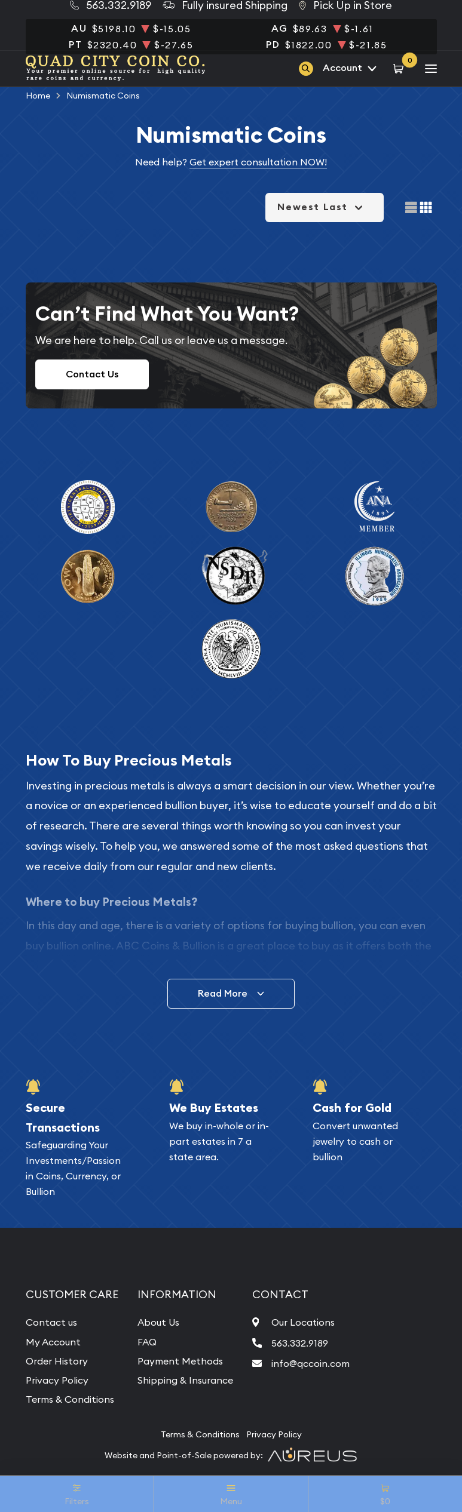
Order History (57, 1361)
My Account (53, 1342)
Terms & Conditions (70, 1399)
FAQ (147, 1342)
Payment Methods (180, 1361)
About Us (158, 1322)
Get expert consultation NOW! (258, 162)
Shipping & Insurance (185, 1380)
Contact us (51, 1322)
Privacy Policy (57, 1380)
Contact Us (92, 374)
